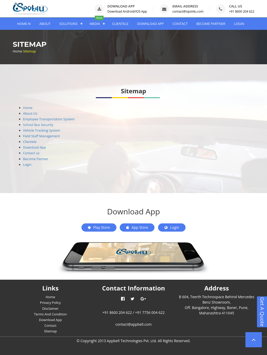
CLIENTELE (120, 23)
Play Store (99, 227)
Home (17, 51)
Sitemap (50, 331)
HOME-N (24, 23)
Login (27, 164)
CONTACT (180, 23)
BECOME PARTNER (210, 23)
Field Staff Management (41, 136)
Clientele (30, 141)
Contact (50, 325)
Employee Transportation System (49, 119)
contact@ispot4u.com (188, 11)
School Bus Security (38, 124)
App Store (137, 227)
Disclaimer (50, 308)
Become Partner (35, 159)
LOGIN (239, 23)
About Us (30, 113)
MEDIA (95, 23)
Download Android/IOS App (127, 11)
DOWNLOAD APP (150, 23)
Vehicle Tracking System (41, 130)
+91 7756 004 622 (150, 312)
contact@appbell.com (133, 324)
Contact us (31, 153)
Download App (34, 147)
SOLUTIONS (68, 23)
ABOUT (44, 23)
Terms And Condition (50, 314)
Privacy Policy (50, 302)
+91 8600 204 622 (241, 11)
